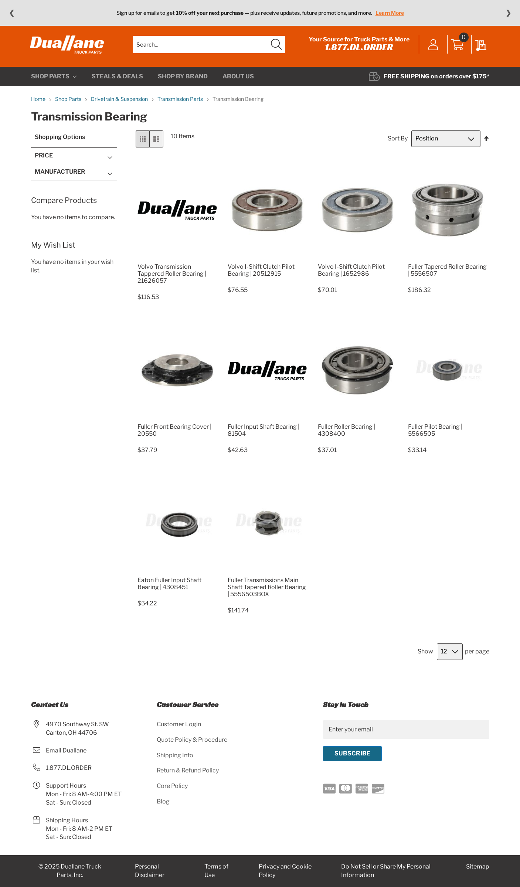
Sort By (398, 141)
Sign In (433, 46)
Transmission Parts (180, 102)
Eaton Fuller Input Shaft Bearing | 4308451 (169, 587)
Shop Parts (68, 102)
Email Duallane (66, 750)
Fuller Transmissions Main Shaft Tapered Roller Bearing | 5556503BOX (267, 590)
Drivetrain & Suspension (120, 102)
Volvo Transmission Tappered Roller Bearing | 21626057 (171, 276)
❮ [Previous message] (11, 13)
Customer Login (179, 724)
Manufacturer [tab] (60, 174)
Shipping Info (175, 755)
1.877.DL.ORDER (358, 49)
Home (39, 102)
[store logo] (68, 46)
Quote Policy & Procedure (192, 739)
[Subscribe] (352, 753)
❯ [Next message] (508, 13)
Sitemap (477, 866)
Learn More (389, 13)
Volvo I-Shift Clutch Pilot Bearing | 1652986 (351, 273)
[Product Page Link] (177, 260)
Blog (163, 801)
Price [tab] (44, 158)
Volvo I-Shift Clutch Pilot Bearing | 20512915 (261, 273)
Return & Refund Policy (188, 770)
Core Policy (172, 786)
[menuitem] (54, 79)
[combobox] (209, 46)
